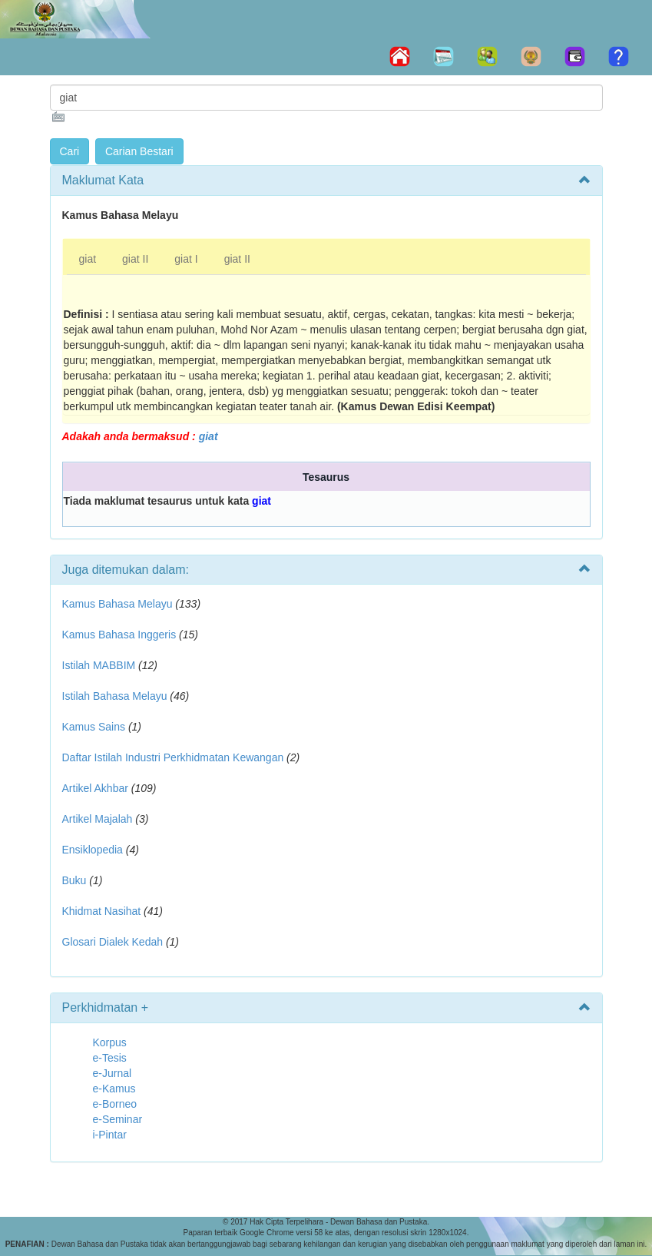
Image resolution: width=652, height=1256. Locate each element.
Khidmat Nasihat (101, 911)
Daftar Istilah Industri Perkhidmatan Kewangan (173, 757)
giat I (185, 259)
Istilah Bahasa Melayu (114, 696)
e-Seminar (118, 1119)
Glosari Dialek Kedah (113, 942)
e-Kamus (114, 1088)
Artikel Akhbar (95, 788)
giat (88, 259)
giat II (135, 259)
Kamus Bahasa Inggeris (119, 634)
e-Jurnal (112, 1073)
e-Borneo (115, 1104)
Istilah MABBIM (99, 665)
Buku (74, 880)
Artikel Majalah (97, 819)
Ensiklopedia (92, 849)
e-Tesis (110, 1058)
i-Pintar (110, 1134)
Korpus (110, 1042)
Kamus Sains (93, 727)
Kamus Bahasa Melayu (119, 604)
